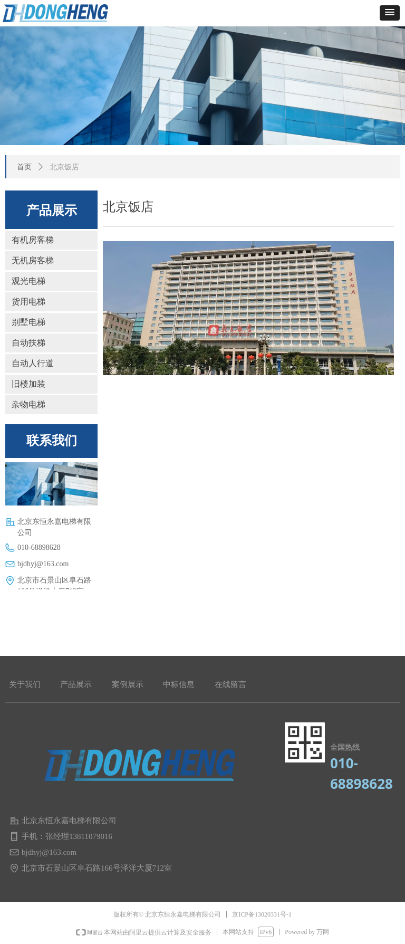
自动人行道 (33, 363)
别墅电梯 (28, 322)
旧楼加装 (28, 383)
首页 (24, 167)
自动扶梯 (28, 342)
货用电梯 (28, 301)
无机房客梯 (33, 260)
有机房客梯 (33, 239)
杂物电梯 (28, 404)
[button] (390, 13)
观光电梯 (28, 280)
